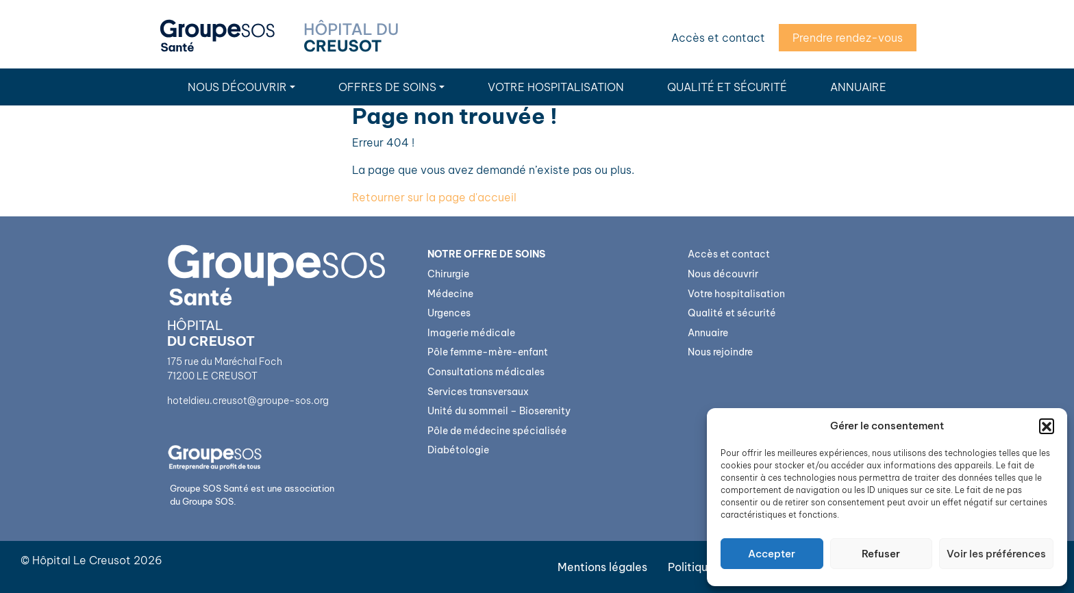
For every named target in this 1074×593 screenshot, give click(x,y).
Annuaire (858, 87)
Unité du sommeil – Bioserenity (499, 411)
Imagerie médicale (471, 333)
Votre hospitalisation (556, 87)
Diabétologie (458, 450)
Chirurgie (448, 274)
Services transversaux (478, 392)
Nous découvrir (237, 87)
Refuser (881, 553)
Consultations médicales (486, 372)
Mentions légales (602, 567)
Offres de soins (387, 87)
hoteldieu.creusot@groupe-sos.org (248, 400)
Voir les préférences (996, 553)
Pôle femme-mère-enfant (487, 352)
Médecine (450, 294)
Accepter (771, 553)
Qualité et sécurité (727, 87)
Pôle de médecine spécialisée (496, 431)
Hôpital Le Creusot (81, 560)
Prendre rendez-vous (847, 38)
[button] (1046, 426)
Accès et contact (718, 38)
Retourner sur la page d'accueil (434, 197)
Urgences (449, 313)
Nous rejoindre (720, 352)
